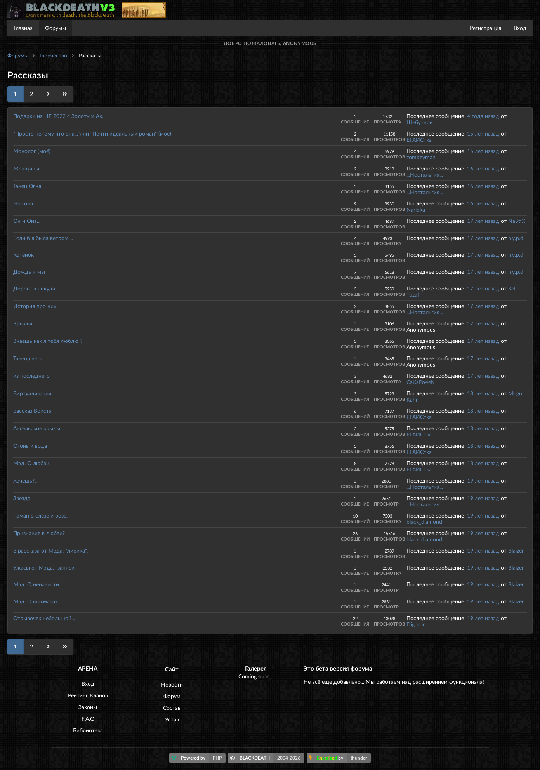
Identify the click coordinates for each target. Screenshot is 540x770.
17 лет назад (483, 220)
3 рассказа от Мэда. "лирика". (50, 550)
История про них (34, 305)
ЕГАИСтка (419, 139)
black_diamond (424, 521)
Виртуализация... (34, 393)
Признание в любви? (39, 533)
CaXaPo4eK (420, 382)
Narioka (415, 209)
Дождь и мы (29, 271)
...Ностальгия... (424, 174)
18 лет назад (483, 393)
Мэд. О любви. (31, 463)
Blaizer (516, 550)
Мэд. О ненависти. (36, 584)
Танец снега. (28, 358)
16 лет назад (483, 168)
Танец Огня (27, 186)
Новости (172, 684)
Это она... (24, 203)
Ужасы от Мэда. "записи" (44, 567)
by (340, 758)
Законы (87, 707)
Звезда (21, 498)
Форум (172, 696)
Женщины (26, 168)
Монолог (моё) (31, 151)
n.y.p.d (515, 238)
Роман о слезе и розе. (40, 515)
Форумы (55, 27)
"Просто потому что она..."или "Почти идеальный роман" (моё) (92, 133)
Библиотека (88, 730)
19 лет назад (483, 480)
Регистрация (485, 27)
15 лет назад (483, 133)
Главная (23, 27)
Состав (172, 707)
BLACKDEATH (267, 758)
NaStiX (516, 220)
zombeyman (421, 157)
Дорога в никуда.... (36, 288)
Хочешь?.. (25, 480)
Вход (520, 27)
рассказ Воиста (32, 410)
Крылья (22, 323)
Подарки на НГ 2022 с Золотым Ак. (58, 116)
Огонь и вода (30, 445)
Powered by (199, 758)
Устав (172, 719)
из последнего (31, 375)
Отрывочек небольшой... (44, 618)
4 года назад (483, 116)
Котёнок (23, 254)
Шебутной (419, 122)
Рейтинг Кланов (88, 695)
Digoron (416, 624)
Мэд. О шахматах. (36, 601)
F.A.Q (88, 718)
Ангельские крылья (37, 428)
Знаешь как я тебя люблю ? (47, 340)
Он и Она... (26, 220)
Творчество (53, 55)
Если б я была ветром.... (43, 238)
